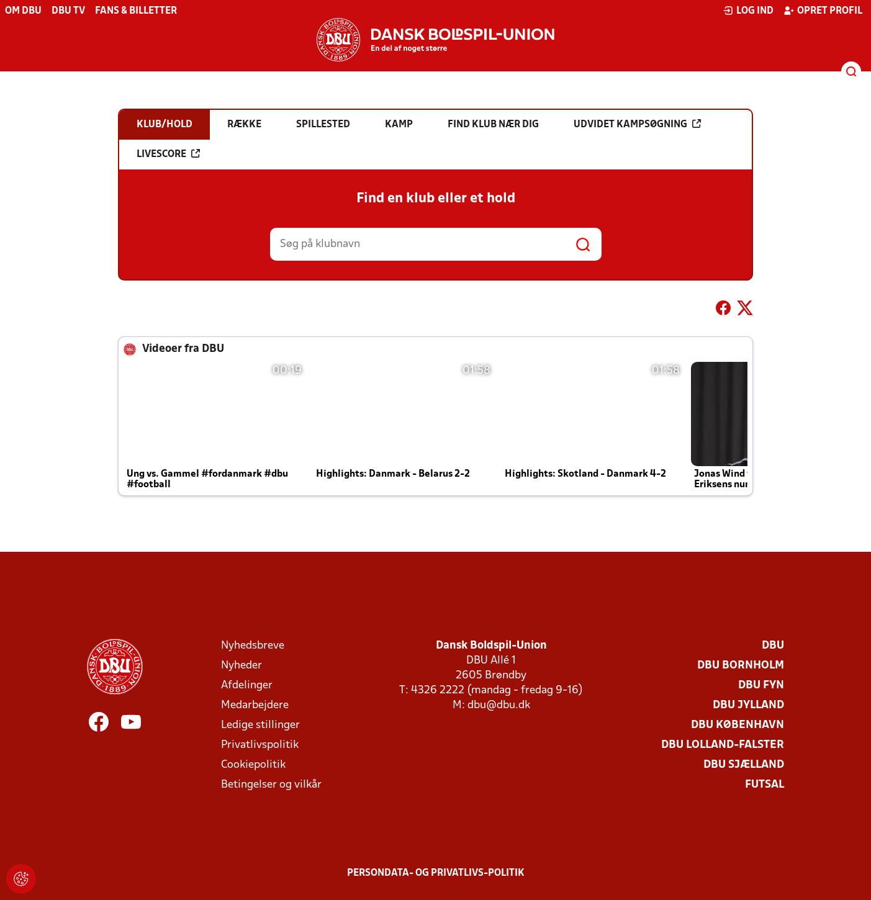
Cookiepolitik (253, 765)
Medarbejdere (255, 705)
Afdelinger (247, 685)
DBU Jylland (748, 705)
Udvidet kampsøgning (637, 124)
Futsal (764, 785)
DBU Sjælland (743, 765)
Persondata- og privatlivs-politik (436, 873)
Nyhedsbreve (252, 646)
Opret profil (822, 10)
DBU (773, 646)
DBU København (737, 725)
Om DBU (23, 11)
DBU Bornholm (740, 665)
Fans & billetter (136, 11)
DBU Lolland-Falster (722, 745)
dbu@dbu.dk (498, 705)
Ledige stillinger (260, 725)
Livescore (168, 154)
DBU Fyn (761, 685)
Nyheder (241, 665)
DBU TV (68, 11)
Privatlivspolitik (260, 745)
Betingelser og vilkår (271, 785)
